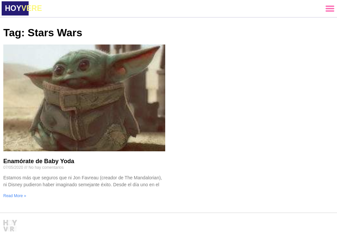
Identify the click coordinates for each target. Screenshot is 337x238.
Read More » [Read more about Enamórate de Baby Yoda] (14, 195)
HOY (23, 8)
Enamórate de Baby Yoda (38, 161)
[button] (330, 8)
